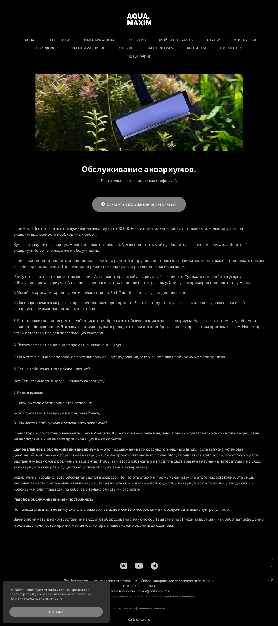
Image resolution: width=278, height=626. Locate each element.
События (137, 40)
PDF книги (59, 40)
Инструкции (246, 40)
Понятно (56, 612)
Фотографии (139, 56)
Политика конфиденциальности (139, 608)
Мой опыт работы (176, 40)
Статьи (213, 40)
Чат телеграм (161, 48)
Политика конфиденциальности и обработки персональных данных (139, 596)
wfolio (145, 619)
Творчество (230, 48)
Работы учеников (88, 48)
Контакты (196, 48)
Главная (29, 40)
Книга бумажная (99, 40)
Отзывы (126, 48)
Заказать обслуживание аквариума (138, 204)
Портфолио (47, 48)
